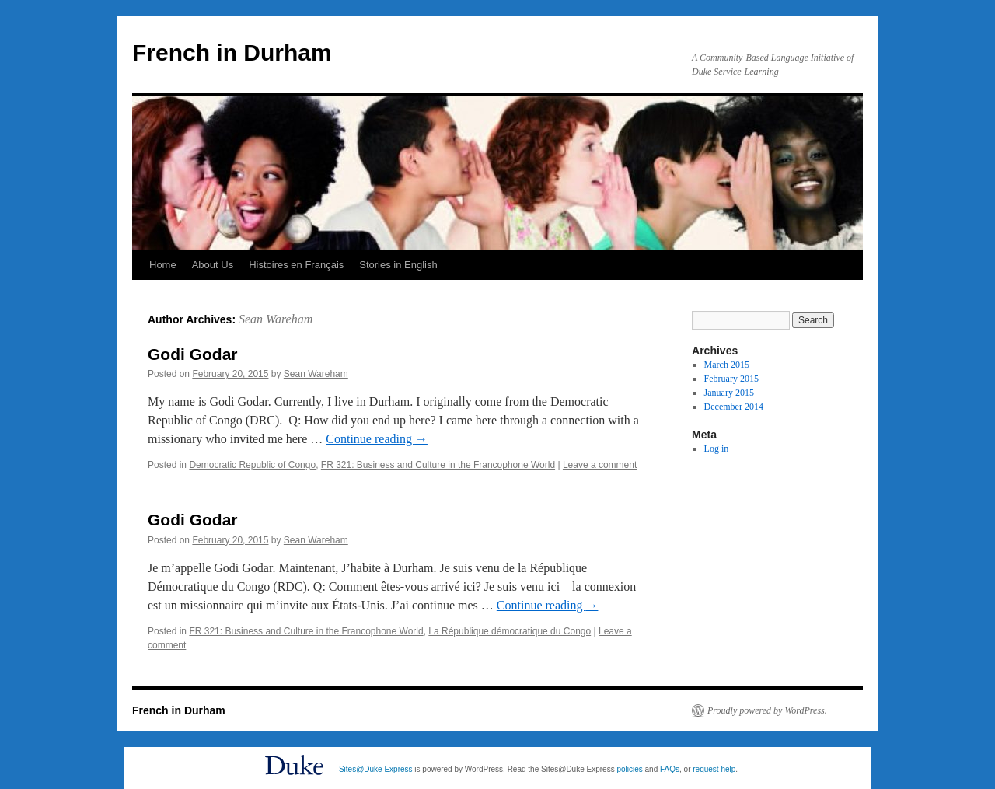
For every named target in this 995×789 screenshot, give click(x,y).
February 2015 (731, 378)
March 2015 (726, 364)
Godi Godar (193, 354)
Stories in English (398, 265)
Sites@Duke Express (376, 769)
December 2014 (733, 406)
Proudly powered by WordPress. (767, 710)
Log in (716, 448)
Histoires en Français (296, 265)
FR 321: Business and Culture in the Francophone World (438, 464)
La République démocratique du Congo (509, 631)
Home (162, 265)
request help (714, 769)
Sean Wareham (275, 319)
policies (629, 769)
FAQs (669, 769)
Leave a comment (600, 464)
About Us (212, 265)
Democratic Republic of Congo (252, 464)
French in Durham (232, 52)
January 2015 (729, 392)
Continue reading (377, 438)
